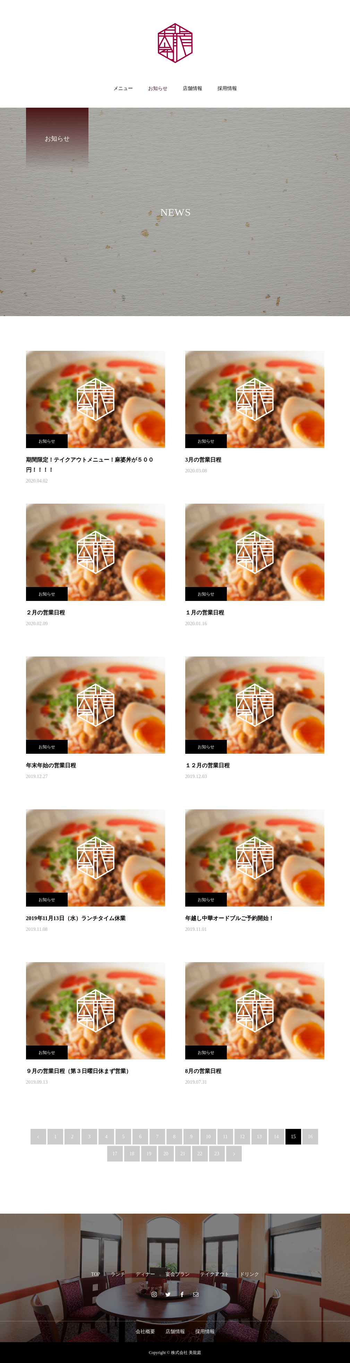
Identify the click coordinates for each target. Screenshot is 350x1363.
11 (225, 1136)
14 (276, 1136)
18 (131, 1153)
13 (259, 1136)
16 (310, 1136)
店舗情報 (192, 88)
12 (242, 1136)
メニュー (123, 88)
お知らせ (158, 88)
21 (182, 1153)
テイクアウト (214, 1274)
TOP (95, 1274)
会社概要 (145, 1331)
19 (148, 1153)
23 (216, 1153)
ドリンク (249, 1274)
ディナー (145, 1274)
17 (114, 1153)
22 (199, 1153)
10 (208, 1136)
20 (165, 1153)
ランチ (118, 1274)
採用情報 (227, 88)
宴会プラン (177, 1274)
